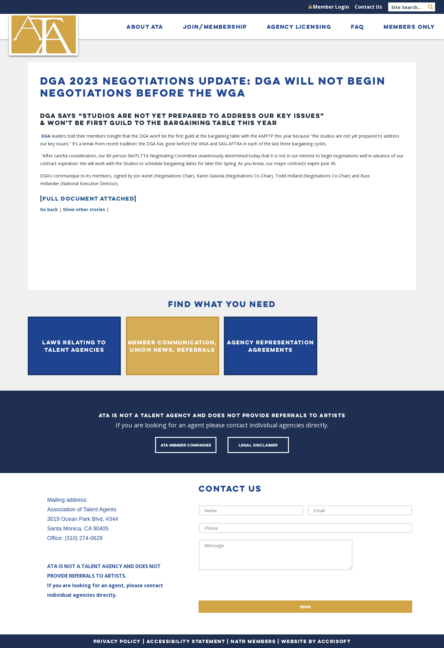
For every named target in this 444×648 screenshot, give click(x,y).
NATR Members (253, 641)
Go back (49, 209)
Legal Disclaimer (258, 444)
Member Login (329, 6)
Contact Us (368, 6)
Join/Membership (215, 26)
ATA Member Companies (186, 444)
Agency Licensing (299, 26)
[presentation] (245, 588)
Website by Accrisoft (316, 641)
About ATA (144, 26)
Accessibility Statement (185, 641)
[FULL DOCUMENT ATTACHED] (88, 198)
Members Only (409, 26)
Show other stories (84, 209)
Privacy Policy (117, 641)
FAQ (357, 26)
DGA (46, 136)
